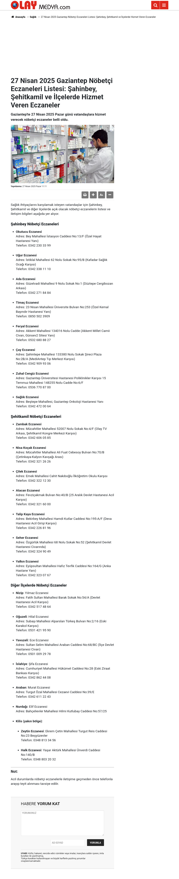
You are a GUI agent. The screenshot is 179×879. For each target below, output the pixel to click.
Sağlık (33, 17)
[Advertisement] (89, 47)
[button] (93, 194)
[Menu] (164, 5)
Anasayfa (18, 17)
